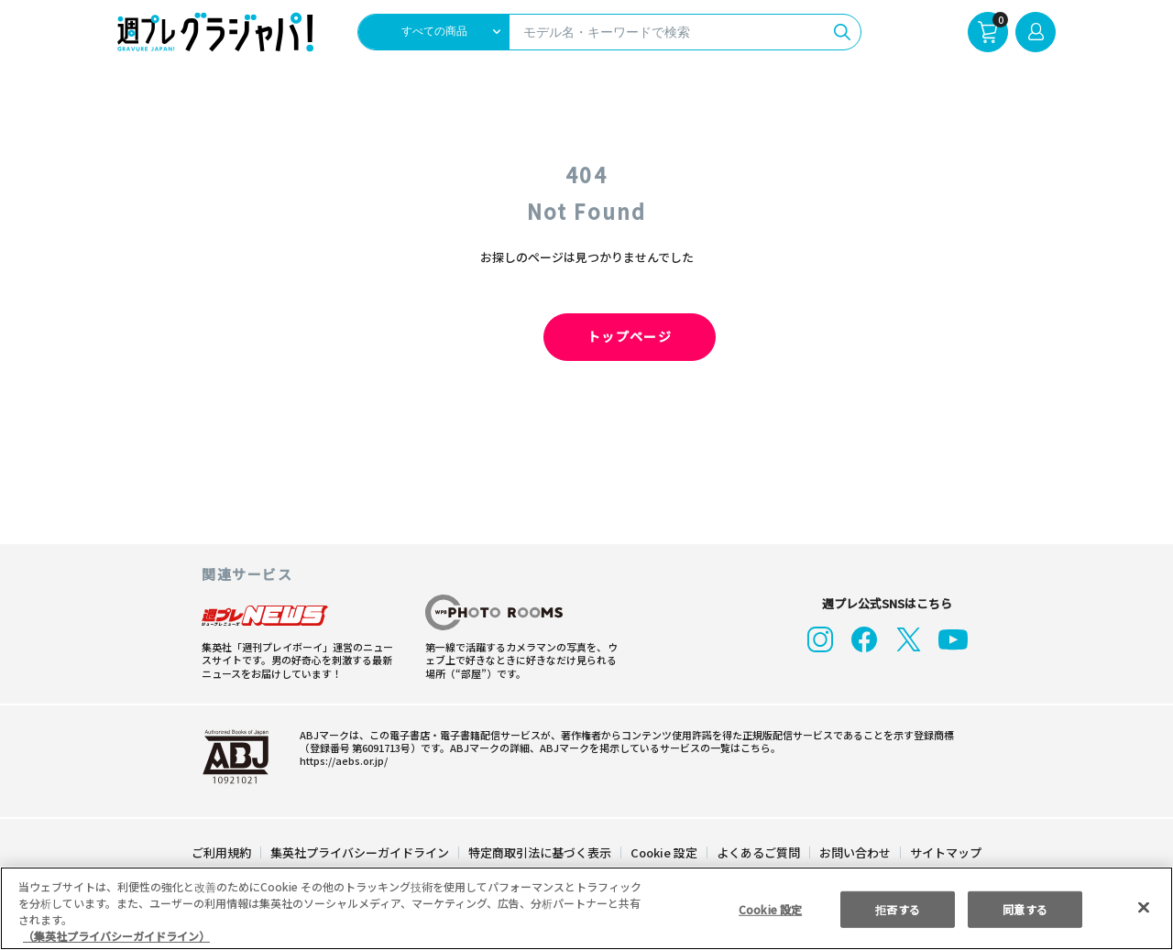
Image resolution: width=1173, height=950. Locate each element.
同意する (1025, 908)
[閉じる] (1144, 908)
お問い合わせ (854, 852)
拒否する (897, 908)
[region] (586, 908)
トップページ (586, 337)
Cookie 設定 (663, 852)
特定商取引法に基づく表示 (540, 852)
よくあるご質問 (757, 852)
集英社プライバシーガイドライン (360, 852)
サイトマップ (945, 852)
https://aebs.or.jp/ (338, 760)
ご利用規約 (222, 852)
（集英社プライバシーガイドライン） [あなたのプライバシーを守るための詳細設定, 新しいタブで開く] (116, 936)
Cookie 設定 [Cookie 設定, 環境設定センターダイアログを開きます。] (770, 908)
